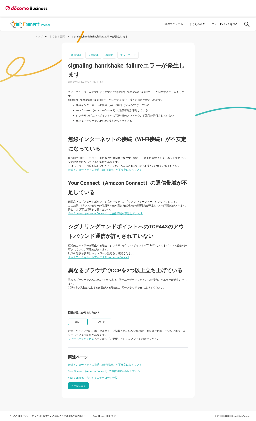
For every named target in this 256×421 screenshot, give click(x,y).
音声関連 (93, 55)
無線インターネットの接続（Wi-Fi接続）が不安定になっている (105, 169)
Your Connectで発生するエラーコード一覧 (93, 377)
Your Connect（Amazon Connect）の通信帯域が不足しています (105, 213)
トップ (39, 36)
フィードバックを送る (225, 24)
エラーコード (128, 55)
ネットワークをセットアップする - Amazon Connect (98, 257)
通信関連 (76, 55)
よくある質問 (197, 24)
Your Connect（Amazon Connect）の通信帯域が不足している (104, 371)
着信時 (109, 55)
